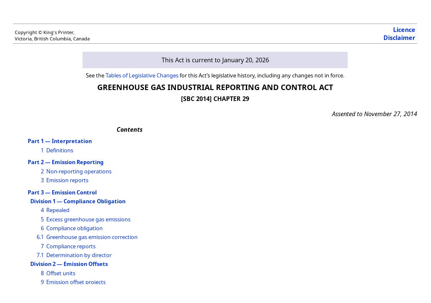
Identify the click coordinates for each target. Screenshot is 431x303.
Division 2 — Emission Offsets (69, 264)
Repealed (57, 210)
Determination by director (79, 255)
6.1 (40, 237)
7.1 (40, 255)
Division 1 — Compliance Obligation (77, 201)
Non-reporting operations (79, 171)
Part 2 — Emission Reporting (66, 162)
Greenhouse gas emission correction (92, 237)
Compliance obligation (74, 228)
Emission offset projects (76, 282)
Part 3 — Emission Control (62, 192)
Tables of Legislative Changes (142, 75)
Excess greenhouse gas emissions (88, 219)
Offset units (60, 273)
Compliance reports (71, 246)
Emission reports (67, 180)
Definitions (59, 150)
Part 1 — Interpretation (60, 141)
